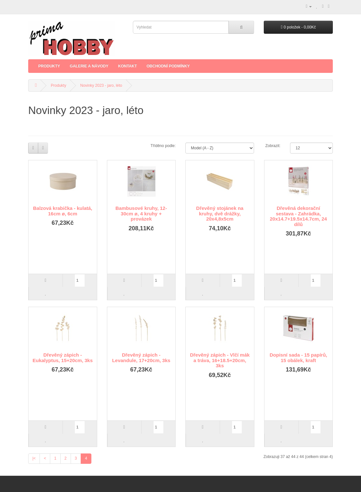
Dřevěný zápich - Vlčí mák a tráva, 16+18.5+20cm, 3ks (220, 360)
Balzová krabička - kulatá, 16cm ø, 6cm (62, 210)
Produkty (49, 66)
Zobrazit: (273, 145)
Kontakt (127, 66)
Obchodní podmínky (168, 66)
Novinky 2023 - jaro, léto (101, 85)
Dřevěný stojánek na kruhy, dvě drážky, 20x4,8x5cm (219, 213)
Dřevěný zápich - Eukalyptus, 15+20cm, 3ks (62, 357)
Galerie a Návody (89, 66)
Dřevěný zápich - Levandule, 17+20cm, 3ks (141, 357)
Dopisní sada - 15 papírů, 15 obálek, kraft (298, 357)
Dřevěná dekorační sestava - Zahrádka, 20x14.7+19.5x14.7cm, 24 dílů (298, 216)
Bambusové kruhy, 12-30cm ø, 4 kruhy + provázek (141, 213)
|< (34, 458)
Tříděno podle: (163, 145)
